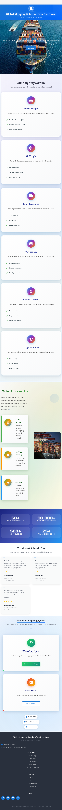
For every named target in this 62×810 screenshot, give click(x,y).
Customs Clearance (33, 767)
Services (33, 781)
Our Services (31, 55)
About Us (33, 786)
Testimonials (33, 784)
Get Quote (31, 48)
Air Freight (33, 758)
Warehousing (33, 764)
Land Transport (33, 761)
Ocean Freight (33, 756)
